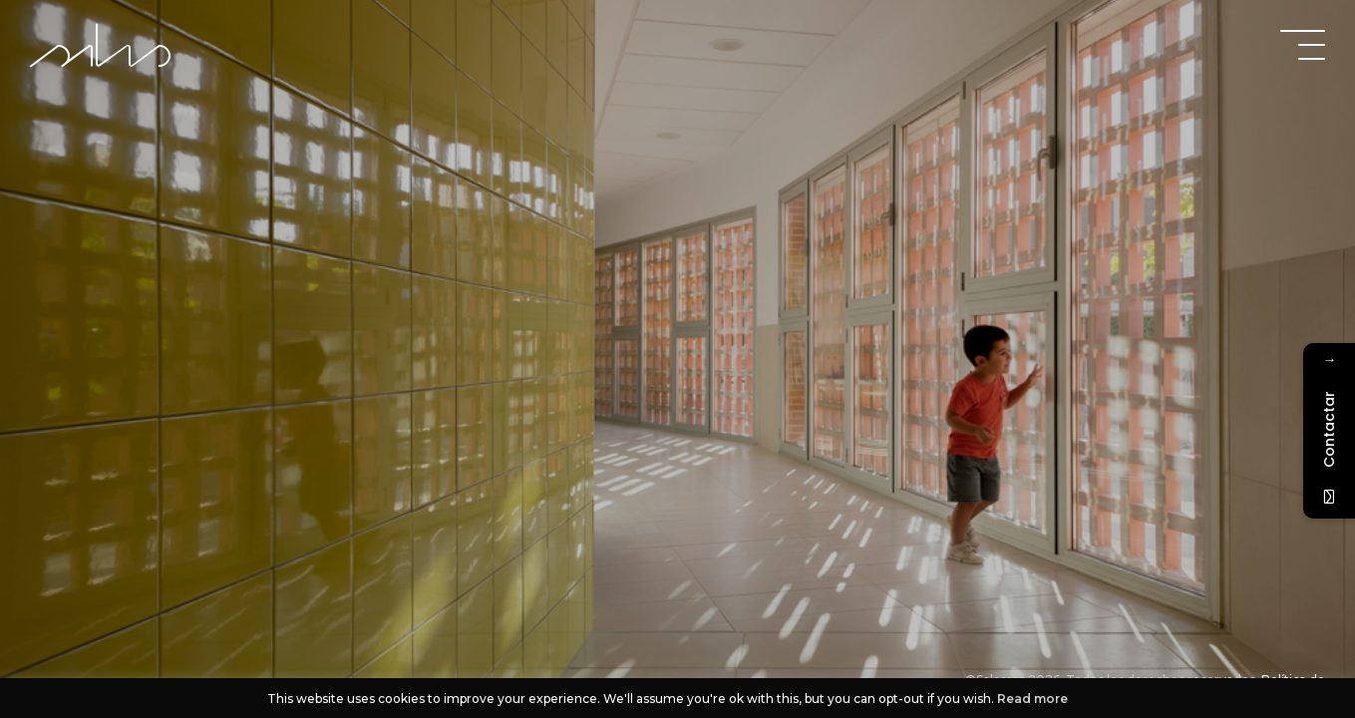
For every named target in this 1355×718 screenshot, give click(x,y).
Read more (1032, 698)
